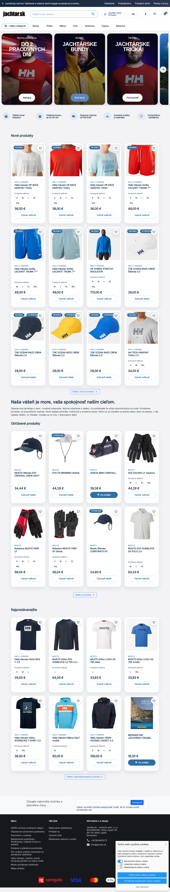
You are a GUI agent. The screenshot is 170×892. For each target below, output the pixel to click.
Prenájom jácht (142, 3)
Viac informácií (142, 887)
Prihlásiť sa (54, 836)
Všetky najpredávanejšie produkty (85, 781)
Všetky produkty (85, 599)
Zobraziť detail (142, 303)
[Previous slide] (7, 72)
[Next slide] (163, 72)
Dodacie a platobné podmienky (26, 852)
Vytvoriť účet (55, 840)
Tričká (49, 26)
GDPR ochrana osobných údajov (27, 832)
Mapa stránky (17, 873)
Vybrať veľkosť (28, 219)
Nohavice (89, 26)
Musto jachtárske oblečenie (24, 869)
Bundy (36, 26)
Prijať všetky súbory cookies (142, 874)
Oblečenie (109, 3)
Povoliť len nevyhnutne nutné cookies (142, 881)
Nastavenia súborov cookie (62, 843)
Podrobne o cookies (21, 840)
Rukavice (120, 26)
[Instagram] (154, 14)
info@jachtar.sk (98, 849)
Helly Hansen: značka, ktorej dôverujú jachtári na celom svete (27, 864)
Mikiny (63, 26)
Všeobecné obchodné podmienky (28, 836)
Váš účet (53, 825)
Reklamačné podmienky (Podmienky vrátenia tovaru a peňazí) (25, 846)
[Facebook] (145, 14)
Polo (75, 26)
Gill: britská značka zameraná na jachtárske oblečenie (27, 857)
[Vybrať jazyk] (132, 14)
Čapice (105, 26)
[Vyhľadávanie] (61, 14)
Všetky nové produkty (85, 396)
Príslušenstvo (124, 3)
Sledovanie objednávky (60, 832)
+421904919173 (99, 845)
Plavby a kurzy (161, 3)
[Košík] (164, 14)
